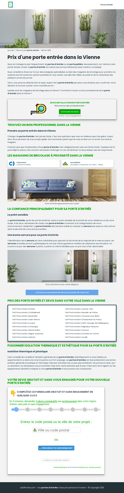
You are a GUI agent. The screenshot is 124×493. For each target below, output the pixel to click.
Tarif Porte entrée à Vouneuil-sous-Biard (82, 316)
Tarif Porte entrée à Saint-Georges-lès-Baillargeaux (87, 323)
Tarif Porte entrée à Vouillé (76, 337)
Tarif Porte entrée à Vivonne (77, 330)
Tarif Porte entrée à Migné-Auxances (27, 333)
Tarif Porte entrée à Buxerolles (24, 316)
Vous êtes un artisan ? (95, 467)
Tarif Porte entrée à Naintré (23, 337)
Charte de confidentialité (60, 467)
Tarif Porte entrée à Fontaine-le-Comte (82, 333)
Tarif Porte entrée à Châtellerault (26, 312)
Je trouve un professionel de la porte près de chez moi (62, 292)
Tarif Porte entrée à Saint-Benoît (26, 319)
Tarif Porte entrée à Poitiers (23, 309)
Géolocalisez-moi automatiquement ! (56, 448)
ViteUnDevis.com (83, 467)
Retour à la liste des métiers (56, 460)
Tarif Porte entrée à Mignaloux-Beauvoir (82, 326)
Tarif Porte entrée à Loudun (23, 323)
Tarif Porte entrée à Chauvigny (25, 326)
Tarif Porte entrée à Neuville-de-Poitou (81, 312)
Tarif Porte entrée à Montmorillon (26, 330)
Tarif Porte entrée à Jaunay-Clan (79, 309)
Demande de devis (70, 111)
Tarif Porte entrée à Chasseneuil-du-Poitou (83, 319)
